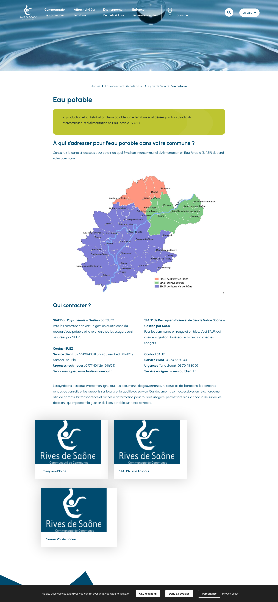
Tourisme (181, 15)
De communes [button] (54, 12)
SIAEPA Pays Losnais (126, 471)
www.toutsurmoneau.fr (94, 371)
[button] (139, 234)
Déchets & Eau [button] (114, 12)
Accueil (95, 86)
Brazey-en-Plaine (53, 471)
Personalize (209, 593)
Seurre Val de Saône (197, 471)
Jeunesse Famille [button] (143, 12)
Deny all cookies (179, 593)
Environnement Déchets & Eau (124, 86)
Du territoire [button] (83, 12)
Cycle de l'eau (157, 86)
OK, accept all (148, 593)
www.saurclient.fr (183, 371)
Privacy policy (230, 593)
